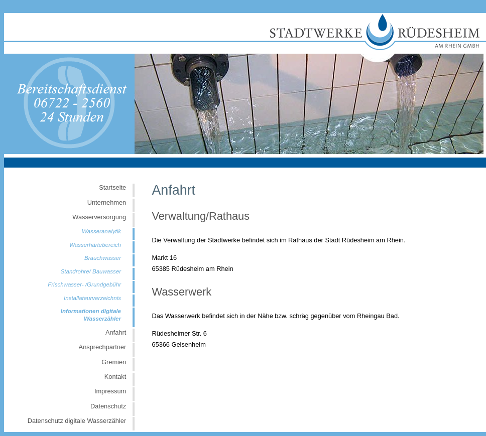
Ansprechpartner (103, 347)
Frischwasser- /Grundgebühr (84, 284)
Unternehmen (107, 202)
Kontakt (115, 376)
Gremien (113, 362)
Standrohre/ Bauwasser (91, 271)
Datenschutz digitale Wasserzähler (77, 420)
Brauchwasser (102, 258)
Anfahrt (115, 332)
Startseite (112, 187)
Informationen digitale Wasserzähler (91, 315)
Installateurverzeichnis (92, 298)
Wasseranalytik (101, 231)
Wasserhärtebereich (95, 245)
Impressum (110, 391)
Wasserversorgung (99, 217)
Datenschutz (108, 406)
